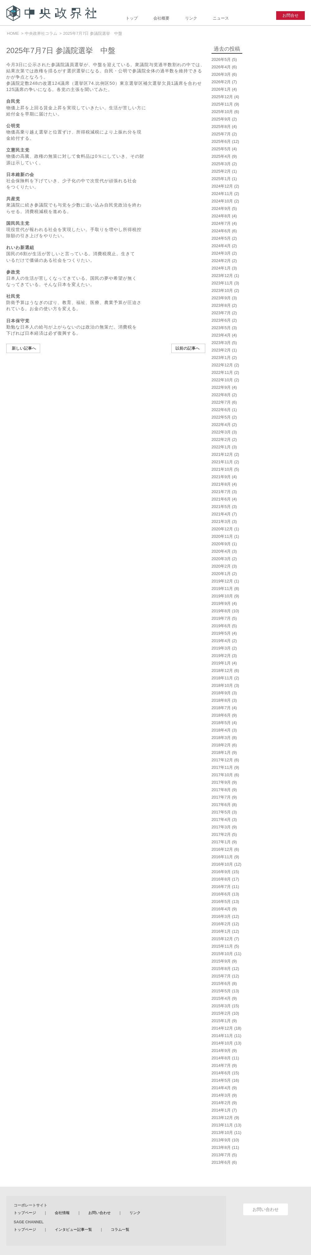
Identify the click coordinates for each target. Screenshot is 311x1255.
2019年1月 (221, 663)
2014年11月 (222, 1035)
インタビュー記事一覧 (73, 1229)
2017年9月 (221, 782)
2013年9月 (221, 1140)
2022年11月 (222, 372)
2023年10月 (222, 290)
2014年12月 (222, 1028)
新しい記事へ (24, 348)
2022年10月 (222, 380)
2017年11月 (222, 767)
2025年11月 (222, 104)
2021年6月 (221, 499)
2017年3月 (221, 827)
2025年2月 (221, 171)
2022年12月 (222, 365)
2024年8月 (221, 216)
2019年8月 (221, 611)
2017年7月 (221, 797)
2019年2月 (221, 655)
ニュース (221, 18)
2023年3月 (221, 342)
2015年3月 (221, 1006)
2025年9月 (221, 119)
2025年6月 (221, 141)
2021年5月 (221, 506)
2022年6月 (221, 409)
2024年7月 (221, 223)
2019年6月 (221, 625)
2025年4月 (221, 156)
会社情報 (62, 1213)
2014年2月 (221, 1102)
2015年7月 (221, 976)
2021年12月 (222, 454)
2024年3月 (221, 253)
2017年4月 (221, 819)
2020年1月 (221, 573)
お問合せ (290, 15)
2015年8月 (221, 968)
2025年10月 (222, 111)
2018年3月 (221, 737)
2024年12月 (222, 186)
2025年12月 (222, 96)
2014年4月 (221, 1087)
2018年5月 (221, 722)
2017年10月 (222, 774)
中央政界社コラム (41, 33)
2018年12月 (222, 670)
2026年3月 (221, 74)
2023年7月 (221, 312)
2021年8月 (221, 484)
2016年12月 (222, 849)
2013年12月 (222, 1117)
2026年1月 (221, 89)
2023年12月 (222, 275)
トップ (132, 18)
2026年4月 (221, 67)
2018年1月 (221, 752)
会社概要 (161, 18)
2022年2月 (221, 439)
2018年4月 (221, 730)
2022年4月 (221, 424)
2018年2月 (221, 745)
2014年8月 (221, 1058)
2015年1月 (221, 1020)
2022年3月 (221, 432)
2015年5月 (221, 991)
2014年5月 (221, 1080)
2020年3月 (221, 558)
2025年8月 (221, 126)
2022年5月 (221, 417)
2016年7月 (221, 886)
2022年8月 (221, 394)
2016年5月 (221, 901)
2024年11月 (222, 193)
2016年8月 (221, 879)
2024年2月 (221, 260)
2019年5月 (221, 633)
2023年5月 (221, 327)
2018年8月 (221, 700)
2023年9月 (221, 298)
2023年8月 (221, 305)
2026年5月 (221, 59)
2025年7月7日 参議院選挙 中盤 (92, 33)
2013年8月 (221, 1147)
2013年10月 (222, 1132)
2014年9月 (221, 1050)
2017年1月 (221, 842)
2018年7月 (221, 707)
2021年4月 (221, 514)
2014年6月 (221, 1073)
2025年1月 (221, 178)
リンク (191, 18)
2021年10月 (222, 469)
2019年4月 (221, 640)
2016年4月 (221, 909)
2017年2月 (221, 834)
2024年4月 (221, 245)
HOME (13, 33)
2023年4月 (221, 335)
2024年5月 (221, 238)
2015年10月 (222, 953)
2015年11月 (222, 946)
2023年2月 (221, 350)
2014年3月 (221, 1095)
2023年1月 (221, 357)
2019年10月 (222, 596)
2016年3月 (221, 916)
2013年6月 (221, 1162)
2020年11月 (222, 536)
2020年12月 (222, 529)
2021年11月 (222, 462)
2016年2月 (221, 924)
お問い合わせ (99, 1213)
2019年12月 (222, 581)
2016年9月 (221, 871)
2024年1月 (221, 268)
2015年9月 (221, 961)
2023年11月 (222, 283)
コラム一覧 (120, 1229)
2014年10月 (222, 1043)
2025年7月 (221, 134)
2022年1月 (221, 447)
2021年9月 (221, 476)
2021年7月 (221, 491)
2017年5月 (221, 812)
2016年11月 (222, 856)
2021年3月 (221, 521)
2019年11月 (222, 588)
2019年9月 (221, 603)
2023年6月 (221, 320)
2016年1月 (221, 931)
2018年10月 (222, 685)
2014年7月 (221, 1065)
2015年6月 (221, 983)
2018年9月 (221, 693)
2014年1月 (221, 1110)
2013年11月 (222, 1125)
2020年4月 (221, 551)
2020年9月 (221, 543)
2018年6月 (221, 715)
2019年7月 (221, 618)
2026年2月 (221, 81)
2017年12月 (222, 760)
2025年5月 (221, 149)
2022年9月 (221, 387)
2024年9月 (221, 208)
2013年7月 (221, 1155)
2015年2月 (221, 1013)
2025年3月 (221, 163)
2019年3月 (221, 648)
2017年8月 (221, 789)
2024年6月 (221, 231)
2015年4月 (221, 998)
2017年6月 (221, 804)
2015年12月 (222, 938)
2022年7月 (221, 402)
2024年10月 (222, 201)
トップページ (25, 1213)
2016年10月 (222, 864)
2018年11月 (222, 678)
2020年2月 (221, 566)
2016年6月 (221, 894)
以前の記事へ (187, 348)
